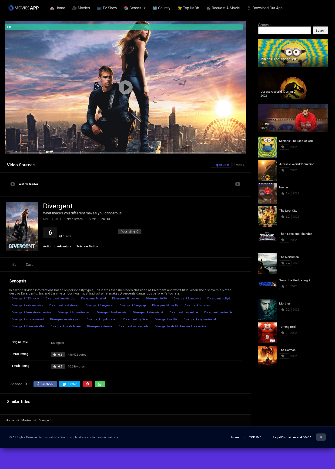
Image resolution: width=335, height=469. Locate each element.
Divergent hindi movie (112, 312)
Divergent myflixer (135, 319)
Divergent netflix (166, 319)
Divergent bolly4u (219, 298)
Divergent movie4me (183, 312)
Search (263, 25)
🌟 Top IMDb (188, 8)
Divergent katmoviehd (148, 312)
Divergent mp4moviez (102, 319)
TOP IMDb (256, 437)
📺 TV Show (107, 8)
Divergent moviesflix (218, 312)
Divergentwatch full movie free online (180, 326)
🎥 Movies (81, 8)
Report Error (221, 165)
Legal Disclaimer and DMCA (292, 437)
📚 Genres (132, 8)
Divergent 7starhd (93, 298)
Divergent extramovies (27, 305)
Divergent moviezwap (65, 319)
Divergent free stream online (31, 312)
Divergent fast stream (64, 305)
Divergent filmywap (133, 305)
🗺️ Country (162, 8)
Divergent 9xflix (156, 298)
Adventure (64, 246)
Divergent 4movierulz (60, 298)
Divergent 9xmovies (187, 298)
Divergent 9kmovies (126, 298)
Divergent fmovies (197, 305)
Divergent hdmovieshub (74, 312)
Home (235, 437)
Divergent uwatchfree (65, 326)
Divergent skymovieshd (200, 319)
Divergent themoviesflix (28, 326)
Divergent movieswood (28, 319)
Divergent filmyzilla (165, 305)
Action (47, 246)
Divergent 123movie (25, 298)
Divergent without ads (133, 326)
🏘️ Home (57, 8)
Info (13, 264)
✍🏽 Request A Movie (223, 8)
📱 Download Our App (265, 8)
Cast (29, 264)
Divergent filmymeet (99, 305)
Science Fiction (87, 246)
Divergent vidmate (99, 326)
